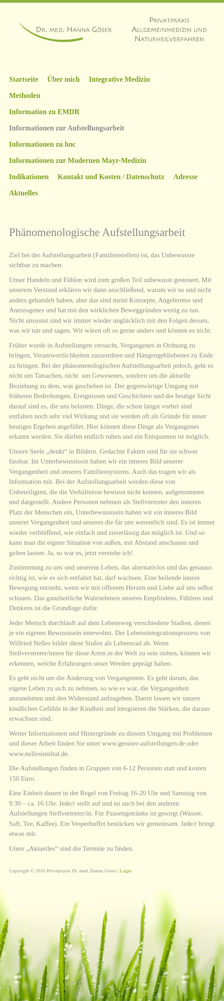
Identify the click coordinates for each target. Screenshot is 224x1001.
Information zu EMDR (44, 112)
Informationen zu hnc (42, 144)
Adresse (186, 177)
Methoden (24, 95)
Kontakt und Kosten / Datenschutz (111, 177)
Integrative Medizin (119, 79)
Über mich (63, 79)
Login (126, 870)
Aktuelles (23, 193)
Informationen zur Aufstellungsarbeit (66, 128)
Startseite (23, 79)
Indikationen (29, 177)
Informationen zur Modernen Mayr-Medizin (77, 160)
